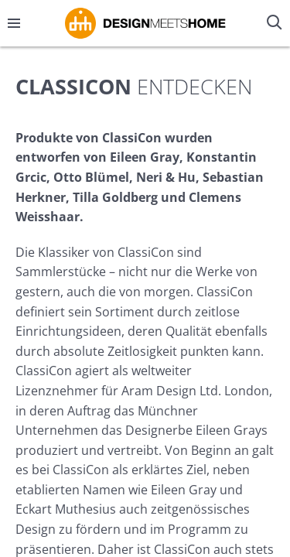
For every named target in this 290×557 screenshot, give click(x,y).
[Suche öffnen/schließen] (276, 23)
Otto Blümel (91, 177)
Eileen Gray (144, 157)
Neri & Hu (166, 177)
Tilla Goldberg (115, 197)
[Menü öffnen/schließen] (14, 23)
